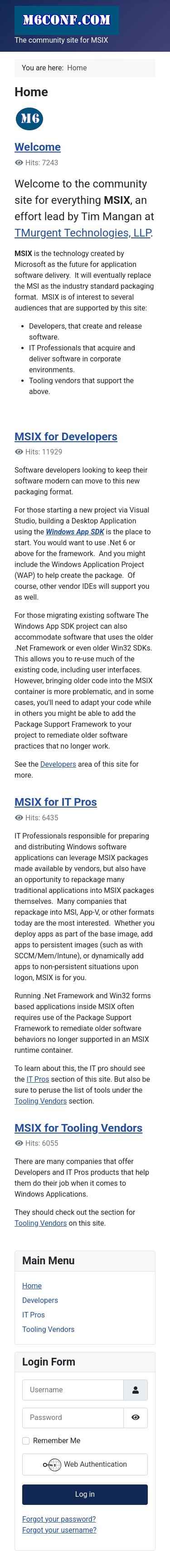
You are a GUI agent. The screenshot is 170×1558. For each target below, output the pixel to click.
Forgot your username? (59, 1530)
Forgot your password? (59, 1519)
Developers (58, 764)
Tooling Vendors (41, 1101)
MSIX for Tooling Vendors (78, 1127)
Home (32, 1286)
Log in (85, 1494)
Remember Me (56, 1440)
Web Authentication (85, 1465)
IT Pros (38, 1079)
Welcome (38, 146)
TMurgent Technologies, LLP (83, 233)
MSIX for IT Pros (56, 802)
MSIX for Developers (66, 436)
